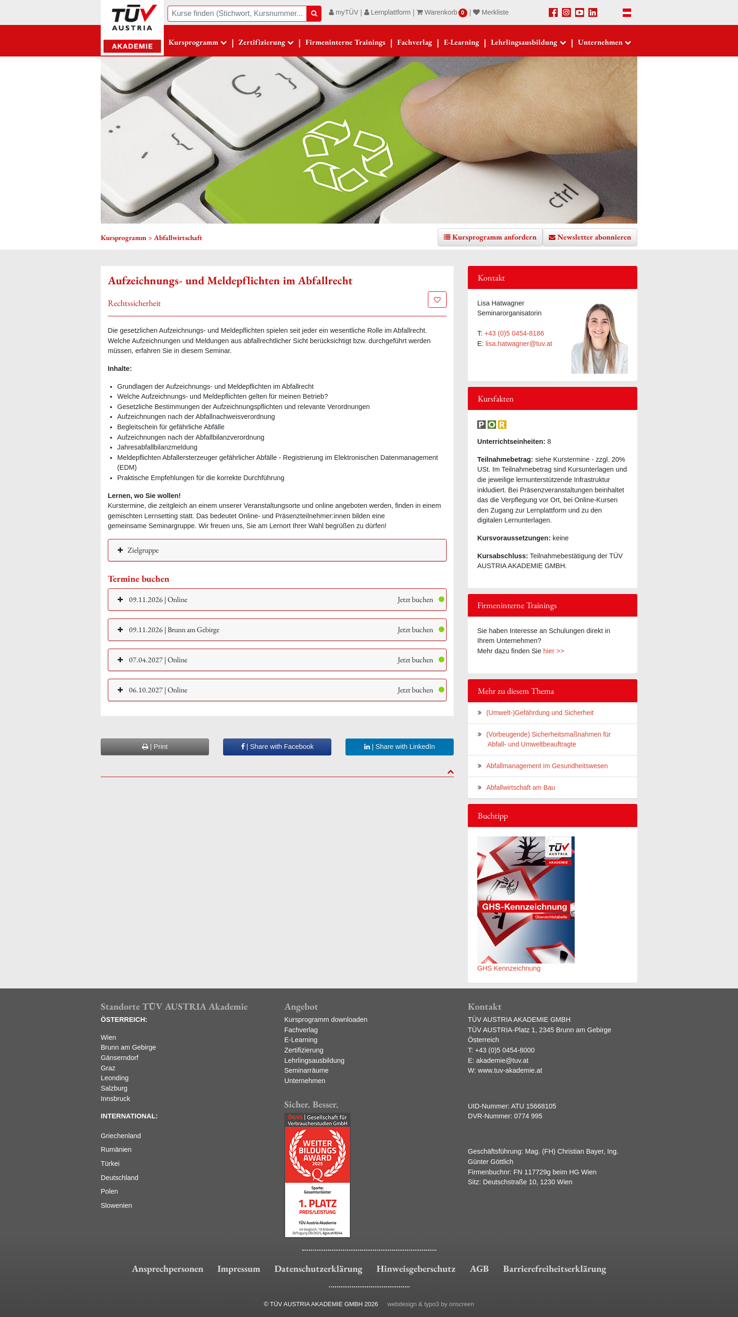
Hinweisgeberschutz (416, 1268)
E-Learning (461, 42)
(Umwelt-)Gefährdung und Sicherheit (540, 712)
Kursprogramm (193, 42)
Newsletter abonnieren (594, 237)
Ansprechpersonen (167, 1268)
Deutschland (119, 1177)
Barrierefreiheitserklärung (554, 1268)
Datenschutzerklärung (318, 1268)
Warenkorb (442, 12)
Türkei (110, 1163)
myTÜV (343, 12)
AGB (479, 1268)
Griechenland (121, 1136)
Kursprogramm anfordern (494, 237)
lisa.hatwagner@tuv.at (519, 343)
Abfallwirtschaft (178, 237)
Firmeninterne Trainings (345, 42)
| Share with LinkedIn (399, 746)
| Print (155, 746)
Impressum (238, 1268)
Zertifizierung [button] (262, 42)
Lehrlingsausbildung (314, 1060)
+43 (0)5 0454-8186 (514, 333)
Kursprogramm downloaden (326, 1019)
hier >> (553, 651)
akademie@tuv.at (502, 1060)
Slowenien (116, 1205)
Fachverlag (414, 42)
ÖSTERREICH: (124, 1019)
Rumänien (116, 1149)
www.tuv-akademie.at (510, 1070)
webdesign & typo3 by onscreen (430, 1304)
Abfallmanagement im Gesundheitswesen (547, 766)
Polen (109, 1191)
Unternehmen (304, 1080)
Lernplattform (387, 12)
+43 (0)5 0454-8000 (505, 1050)
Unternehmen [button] (600, 42)
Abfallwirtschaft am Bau (520, 787)
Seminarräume (306, 1070)
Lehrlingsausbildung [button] (524, 42)
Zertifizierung (303, 1050)
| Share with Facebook (277, 746)
